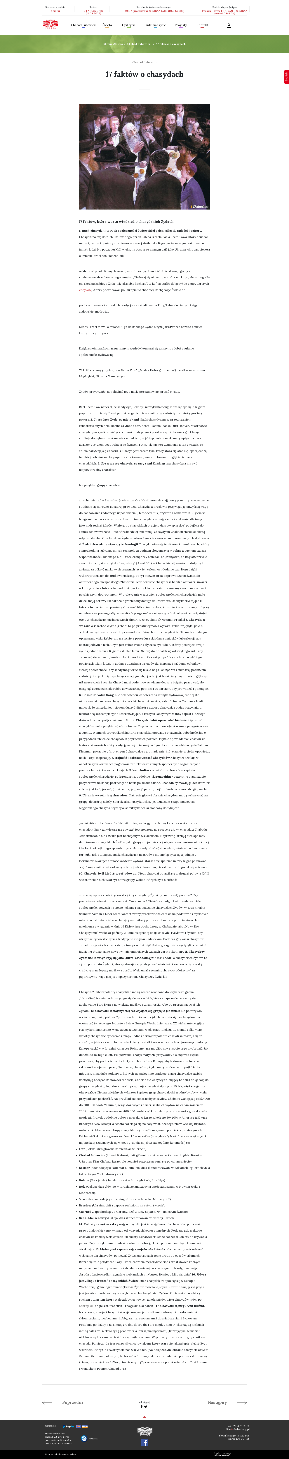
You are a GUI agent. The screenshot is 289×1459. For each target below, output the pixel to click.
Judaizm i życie (155, 25)
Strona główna (113, 44)
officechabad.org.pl (237, 1429)
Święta (107, 25)
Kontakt (202, 25)
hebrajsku (86, 1306)
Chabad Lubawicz (83, 25)
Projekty (181, 25)
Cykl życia (128, 25)
